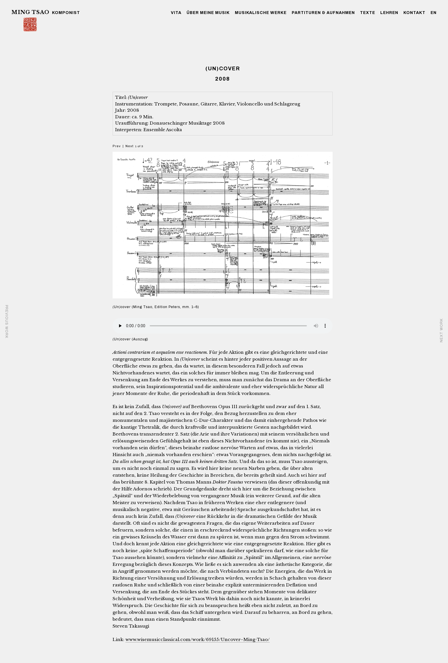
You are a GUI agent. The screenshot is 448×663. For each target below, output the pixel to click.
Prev (117, 146)
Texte (367, 13)
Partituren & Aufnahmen (323, 13)
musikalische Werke (261, 13)
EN (434, 13)
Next (129, 146)
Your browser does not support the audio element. (223, 326)
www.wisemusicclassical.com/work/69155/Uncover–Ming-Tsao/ (197, 639)
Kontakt (414, 13)
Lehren (389, 13)
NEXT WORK (441, 330)
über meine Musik (208, 13)
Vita (176, 13)
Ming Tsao (30, 12)
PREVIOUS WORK (7, 321)
